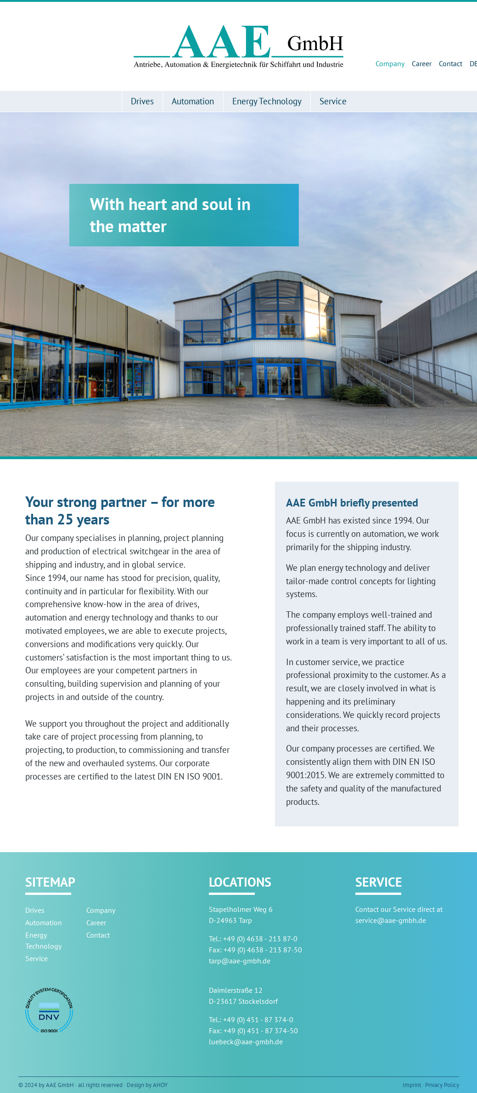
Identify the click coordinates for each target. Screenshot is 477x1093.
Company (390, 63)
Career (422, 63)
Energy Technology (267, 101)
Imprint (412, 1085)
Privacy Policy (442, 1085)
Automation (193, 101)
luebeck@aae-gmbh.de (246, 1041)
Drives (142, 101)
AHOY (160, 1085)
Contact (450, 63)
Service (333, 101)
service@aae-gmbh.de (390, 920)
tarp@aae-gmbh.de (239, 960)
